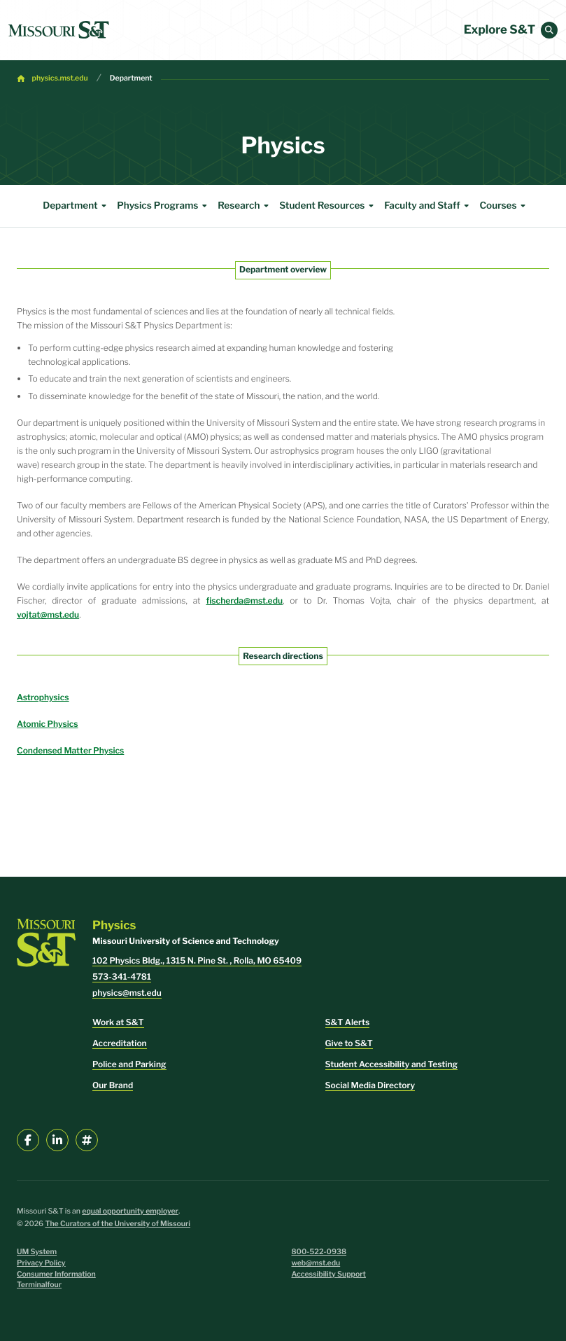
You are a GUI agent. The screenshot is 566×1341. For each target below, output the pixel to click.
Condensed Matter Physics (70, 750)
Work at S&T (118, 1022)
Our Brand (112, 1085)
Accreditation (119, 1043)
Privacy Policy (41, 1262)
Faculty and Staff (428, 206)
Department (131, 78)
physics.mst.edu (60, 78)
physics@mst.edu (127, 992)
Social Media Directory (370, 1085)
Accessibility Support (329, 1274)
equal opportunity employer (130, 1211)
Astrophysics (43, 697)
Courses (504, 206)
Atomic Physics (47, 723)
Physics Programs (164, 206)
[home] (58, 30)
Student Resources (328, 206)
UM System (37, 1251)
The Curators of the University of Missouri (117, 1223)
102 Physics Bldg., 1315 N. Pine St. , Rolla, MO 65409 (197, 960)
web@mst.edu (316, 1262)
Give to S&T (349, 1043)
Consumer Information (56, 1274)
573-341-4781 (121, 976)
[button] (549, 30)
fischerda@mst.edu (244, 600)
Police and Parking (129, 1064)
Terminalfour (39, 1284)
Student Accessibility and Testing (391, 1064)
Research (245, 206)
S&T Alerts (347, 1022)
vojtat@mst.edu (48, 614)
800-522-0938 (319, 1251)
